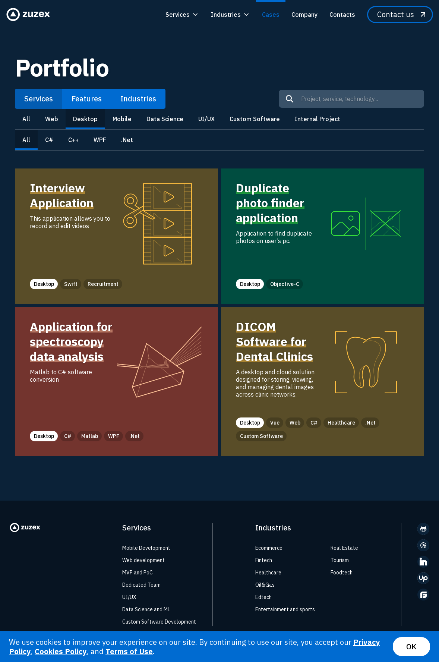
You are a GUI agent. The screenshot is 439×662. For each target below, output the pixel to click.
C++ (73, 140)
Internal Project (317, 119)
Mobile (122, 119)
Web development (143, 560)
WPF (100, 140)
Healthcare (268, 572)
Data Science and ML (146, 609)
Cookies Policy (61, 651)
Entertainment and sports (285, 609)
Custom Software (255, 119)
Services (38, 99)
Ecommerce (268, 548)
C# (49, 140)
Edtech (263, 597)
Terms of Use (129, 651)
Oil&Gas (265, 584)
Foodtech (342, 572)
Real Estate (344, 548)
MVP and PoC (137, 572)
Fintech (263, 560)
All (26, 119)
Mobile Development (146, 548)
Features (87, 99)
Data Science (164, 119)
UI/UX (206, 119)
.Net (127, 140)
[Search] (289, 98)
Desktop (85, 119)
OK (411, 646)
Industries (138, 99)
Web (51, 119)
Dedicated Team (141, 584)
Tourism (340, 560)
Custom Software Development (159, 621)
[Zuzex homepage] (30, 14)
